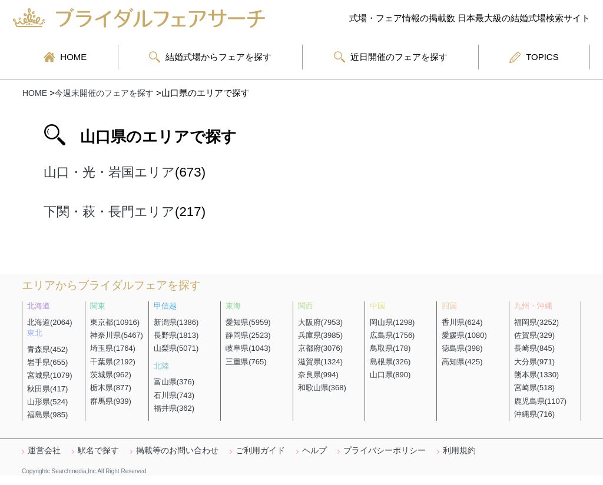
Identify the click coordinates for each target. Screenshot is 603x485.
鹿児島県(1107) (540, 401)
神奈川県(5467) (116, 335)
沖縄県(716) (534, 414)
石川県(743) (174, 395)
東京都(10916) (115, 322)
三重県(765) (246, 361)
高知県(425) (462, 361)
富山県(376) (174, 381)
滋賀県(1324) (320, 361)
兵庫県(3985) (320, 335)
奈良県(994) (318, 374)
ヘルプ (314, 450)
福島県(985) (47, 414)
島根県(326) (390, 361)
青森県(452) (47, 349)
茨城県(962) (110, 374)
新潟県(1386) (176, 322)
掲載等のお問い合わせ (177, 450)
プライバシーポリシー (384, 450)
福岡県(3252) (536, 322)
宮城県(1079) (49, 375)
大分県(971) (534, 361)
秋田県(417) (47, 388)
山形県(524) (47, 401)
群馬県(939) (110, 401)
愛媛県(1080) (464, 335)
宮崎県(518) (534, 387)
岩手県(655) (47, 362)
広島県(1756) (392, 335)
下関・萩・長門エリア (109, 211)
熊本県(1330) (536, 374)
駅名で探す (98, 450)
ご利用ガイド (260, 450)
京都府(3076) (320, 348)
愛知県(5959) (248, 322)
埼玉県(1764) (112, 348)
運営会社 (44, 450)
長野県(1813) (176, 335)
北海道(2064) (49, 322)
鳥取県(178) (390, 348)
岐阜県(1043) (248, 348)
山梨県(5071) (176, 348)
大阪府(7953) (320, 322)
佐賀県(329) (534, 335)
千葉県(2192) (112, 361)
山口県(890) (390, 374)
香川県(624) (462, 322)
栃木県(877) (110, 387)
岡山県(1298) (392, 322)
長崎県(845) (534, 348)
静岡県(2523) (248, 335)
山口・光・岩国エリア (109, 172)
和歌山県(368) (322, 387)
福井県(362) (174, 408)
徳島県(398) (462, 348)
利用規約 (459, 450)
